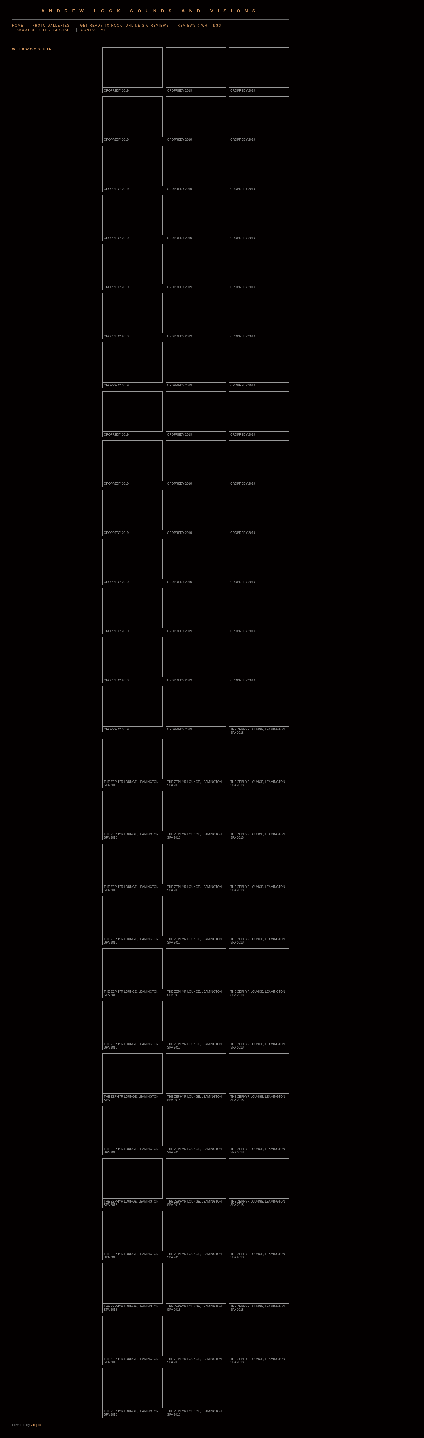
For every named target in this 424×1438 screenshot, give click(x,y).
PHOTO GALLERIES (51, 25)
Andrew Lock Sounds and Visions (150, 10)
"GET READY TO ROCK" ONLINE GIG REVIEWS (124, 25)
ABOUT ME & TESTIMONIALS (44, 30)
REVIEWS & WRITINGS (199, 25)
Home (17, 25)
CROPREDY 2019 (116, 90)
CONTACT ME (94, 30)
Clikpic (36, 1425)
